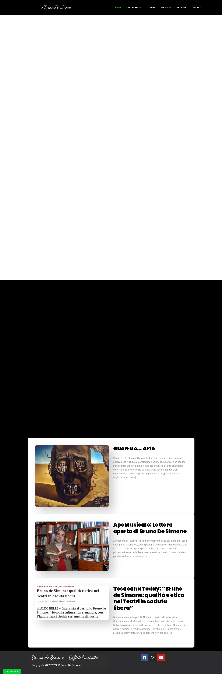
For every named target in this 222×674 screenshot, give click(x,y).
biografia (133, 7)
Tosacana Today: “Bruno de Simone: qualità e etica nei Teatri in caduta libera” (148, 598)
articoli (181, 7)
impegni (152, 7)
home (118, 7)
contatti (198, 7)
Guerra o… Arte (134, 448)
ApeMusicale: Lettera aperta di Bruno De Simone (150, 528)
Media (166, 7)
